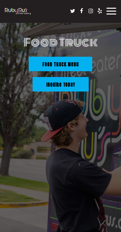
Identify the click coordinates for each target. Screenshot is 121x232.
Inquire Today (54, 86)
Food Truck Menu (60, 63)
